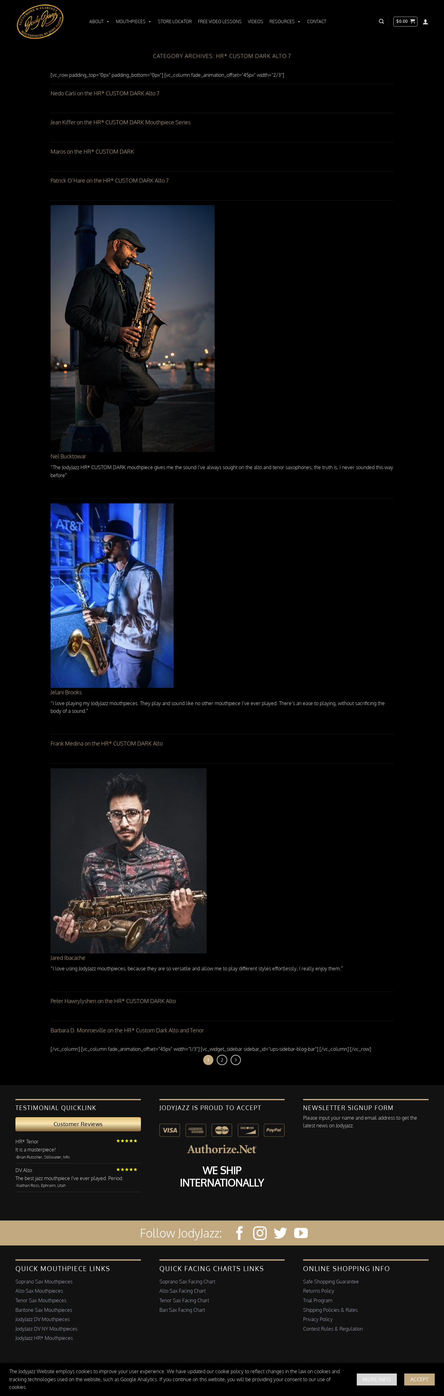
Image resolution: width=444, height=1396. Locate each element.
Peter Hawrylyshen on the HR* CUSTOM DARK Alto (113, 1000)
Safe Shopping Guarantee (331, 1281)
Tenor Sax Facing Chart (184, 1300)
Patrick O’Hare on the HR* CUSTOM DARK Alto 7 (110, 180)
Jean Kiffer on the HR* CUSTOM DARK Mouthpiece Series (121, 122)
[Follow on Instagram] (260, 1234)
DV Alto (23, 1170)
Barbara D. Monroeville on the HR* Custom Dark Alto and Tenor (127, 1030)
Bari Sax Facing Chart (182, 1310)
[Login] (425, 21)
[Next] (236, 1060)
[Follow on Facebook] (239, 1234)
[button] (381, 21)
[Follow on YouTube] (301, 1234)
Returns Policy (318, 1291)
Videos (255, 21)
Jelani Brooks (66, 692)
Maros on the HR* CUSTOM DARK (92, 151)
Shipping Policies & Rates (330, 1310)
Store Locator (175, 21)
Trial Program (317, 1300)
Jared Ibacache (68, 957)
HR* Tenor (27, 1141)
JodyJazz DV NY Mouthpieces (46, 1329)
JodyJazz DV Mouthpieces (42, 1319)
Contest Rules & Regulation (333, 1329)
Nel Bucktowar (68, 456)
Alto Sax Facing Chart (182, 1291)
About (99, 21)
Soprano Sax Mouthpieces (43, 1281)
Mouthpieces (134, 21)
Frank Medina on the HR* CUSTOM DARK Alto (107, 743)
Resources (285, 21)
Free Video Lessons (220, 21)
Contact (316, 21)
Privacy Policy (318, 1319)
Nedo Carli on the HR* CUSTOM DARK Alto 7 (105, 93)
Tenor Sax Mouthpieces (40, 1300)
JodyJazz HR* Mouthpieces (44, 1338)
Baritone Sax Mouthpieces (43, 1310)
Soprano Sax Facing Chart (187, 1281)
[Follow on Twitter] (280, 1234)
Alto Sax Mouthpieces (39, 1291)
